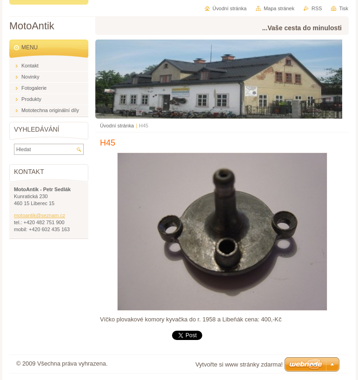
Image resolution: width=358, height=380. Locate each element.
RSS (317, 8)
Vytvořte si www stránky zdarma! (239, 364)
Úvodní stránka (117, 125)
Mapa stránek (279, 8)
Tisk (343, 8)
